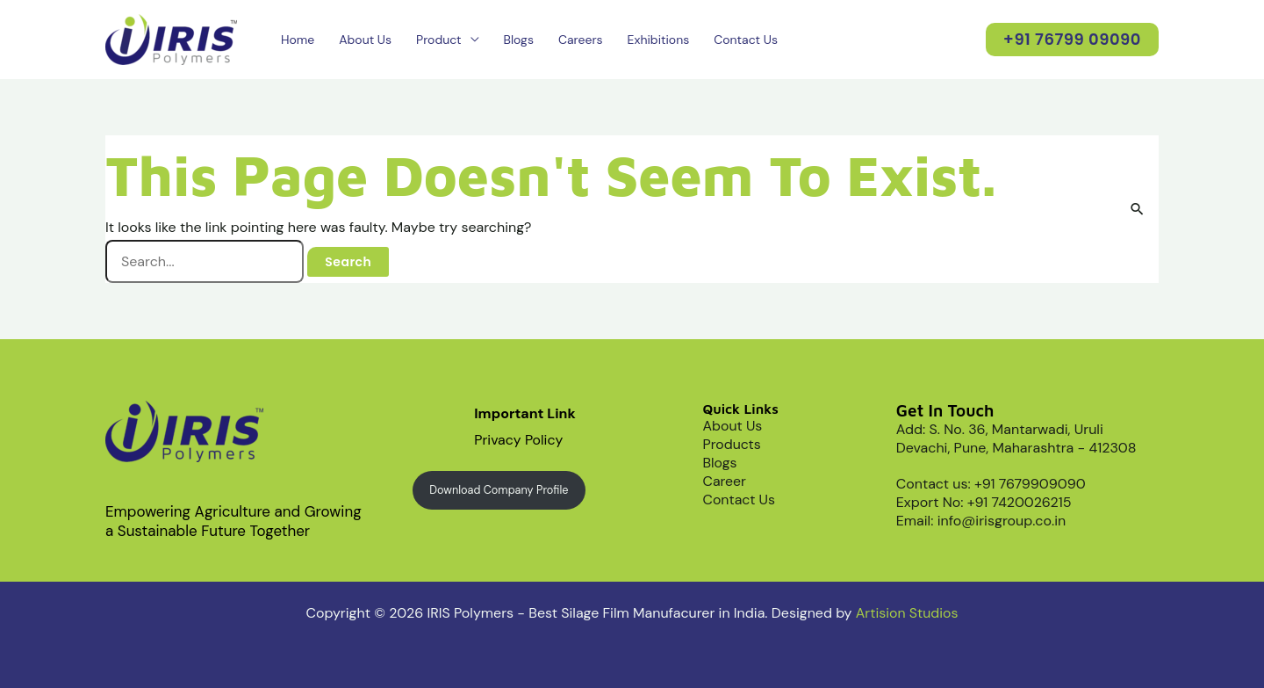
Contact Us (746, 39)
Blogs (519, 39)
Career (725, 481)
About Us (365, 39)
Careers (580, 39)
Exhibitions (659, 39)
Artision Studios (907, 613)
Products (732, 444)
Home (297, 39)
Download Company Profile (499, 489)
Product (438, 39)
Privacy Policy (519, 440)
